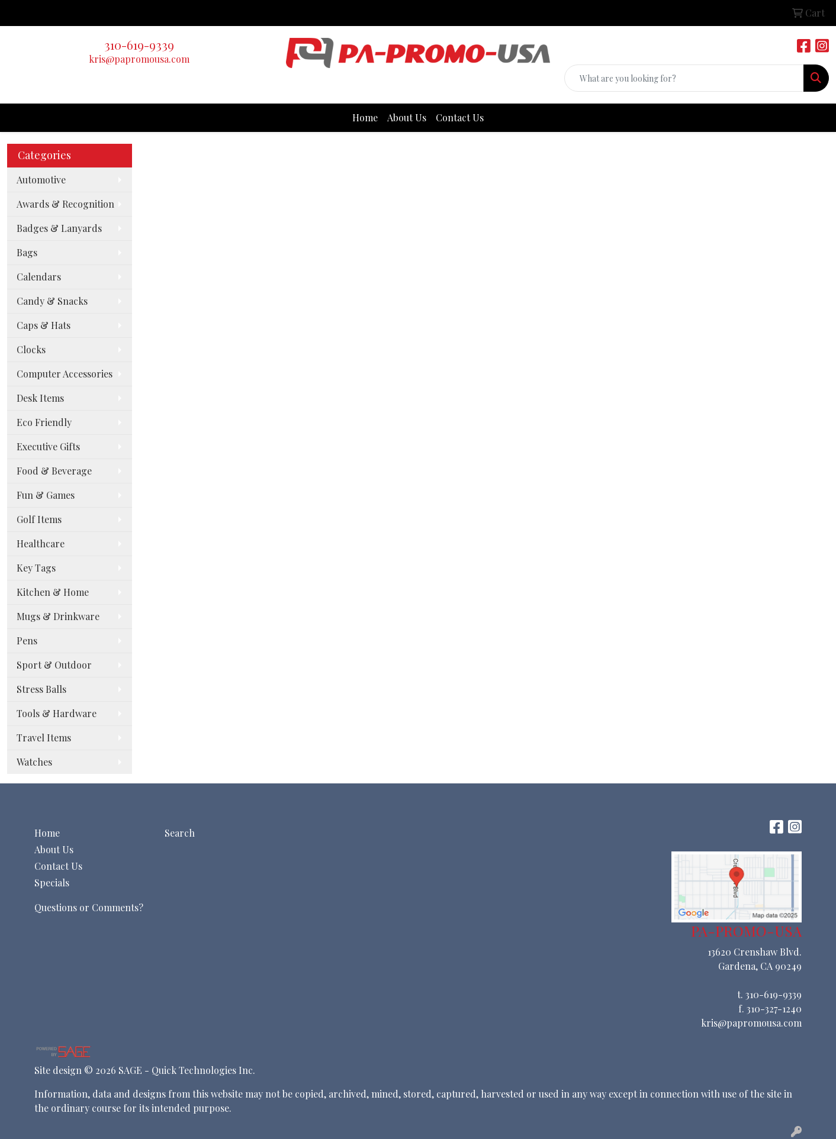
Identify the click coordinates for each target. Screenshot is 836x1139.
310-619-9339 (139, 45)
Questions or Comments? (88, 907)
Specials (51, 882)
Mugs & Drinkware (58, 616)
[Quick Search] (684, 78)
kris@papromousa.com (139, 59)
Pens (27, 640)
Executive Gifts (48, 446)
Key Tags (36, 568)
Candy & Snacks (52, 301)
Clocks (31, 349)
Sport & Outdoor (54, 665)
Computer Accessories (64, 373)
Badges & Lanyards (59, 228)
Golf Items (39, 519)
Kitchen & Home (53, 592)
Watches (34, 762)
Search (180, 833)
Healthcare (41, 543)
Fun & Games (46, 495)
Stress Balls (41, 689)
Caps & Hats (43, 325)
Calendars (39, 276)
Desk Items (40, 398)
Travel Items (44, 737)
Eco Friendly (44, 422)
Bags (27, 252)
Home (365, 117)
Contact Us (460, 117)
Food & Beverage (54, 470)
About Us (406, 117)
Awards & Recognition (65, 204)
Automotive (41, 179)
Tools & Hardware (57, 713)
